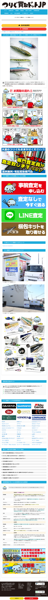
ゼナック (19, 440)
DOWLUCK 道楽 (21, 426)
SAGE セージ (35, 428)
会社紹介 (31, 13)
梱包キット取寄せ (29, 10)
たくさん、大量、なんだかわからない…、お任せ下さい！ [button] (13, 456)
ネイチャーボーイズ (36, 444)
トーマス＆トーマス (21, 442)
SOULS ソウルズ (36, 424)
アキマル (19, 430)
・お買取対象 (29, 584)
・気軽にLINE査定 (21, 585)
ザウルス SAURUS (36, 432)
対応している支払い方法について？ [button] (9, 475)
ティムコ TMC (5, 442)
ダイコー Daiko (35, 440)
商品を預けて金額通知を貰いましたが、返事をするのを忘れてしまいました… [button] (18, 472)
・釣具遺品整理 (20, 588)
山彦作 (33, 434)
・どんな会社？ (29, 585)
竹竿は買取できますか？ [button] (7, 461)
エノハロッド (34, 430)
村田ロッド (19, 422)
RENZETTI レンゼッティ (38, 438)
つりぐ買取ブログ (25, 13)
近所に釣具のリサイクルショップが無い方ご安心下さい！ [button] (14, 458)
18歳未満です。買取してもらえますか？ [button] (10, 478)
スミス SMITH (5, 440)
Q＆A (11, 13)
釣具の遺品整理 (17, 13)
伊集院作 (19, 434)
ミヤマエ (19, 424)
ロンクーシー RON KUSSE (23, 444)
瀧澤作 (3, 436)
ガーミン (19, 432)
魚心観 (18, 436)
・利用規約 (28, 590)
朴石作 (3, 422)
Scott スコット (5, 424)
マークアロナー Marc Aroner (9, 444)
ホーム (5, 10)
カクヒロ (4, 432)
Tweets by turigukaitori (7, 246)
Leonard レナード (36, 422)
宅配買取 (17, 10)
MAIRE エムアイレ (6, 426)
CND (33, 436)
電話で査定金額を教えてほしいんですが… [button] (11, 464)
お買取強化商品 (36, 10)
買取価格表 (6, 13)
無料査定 (22, 10)
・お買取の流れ (29, 583)
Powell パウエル (36, 426)
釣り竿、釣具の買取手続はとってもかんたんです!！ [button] (13, 453)
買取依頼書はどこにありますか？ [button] (9, 467)
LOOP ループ (20, 438)
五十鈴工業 (4, 434)
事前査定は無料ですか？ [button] (7, 469)
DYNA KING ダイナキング (8, 438)
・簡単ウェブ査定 (21, 584)
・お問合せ (28, 588)
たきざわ (4, 430)
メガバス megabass (37, 442)
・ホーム (19, 583)
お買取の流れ (11, 10)
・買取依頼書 (29, 589)
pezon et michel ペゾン (8, 428)
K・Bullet (19, 428)
